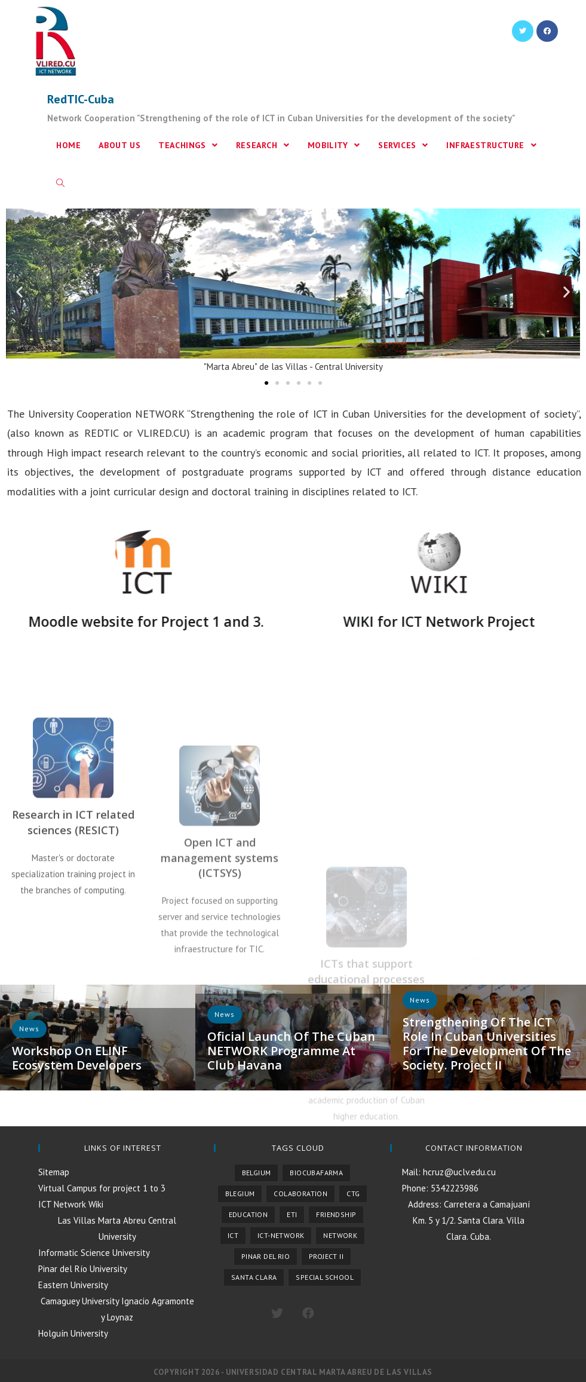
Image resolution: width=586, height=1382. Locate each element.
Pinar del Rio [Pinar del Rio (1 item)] (265, 1256)
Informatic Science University (94, 1252)
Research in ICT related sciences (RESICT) (73, 917)
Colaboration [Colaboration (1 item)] (300, 1193)
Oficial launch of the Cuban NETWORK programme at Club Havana (291, 1050)
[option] (97, 1037)
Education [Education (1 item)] (248, 1214)
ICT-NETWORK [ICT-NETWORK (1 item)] (280, 1235)
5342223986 (453, 1188)
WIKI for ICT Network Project (418, 621)
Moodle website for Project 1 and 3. (125, 621)
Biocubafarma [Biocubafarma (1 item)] (316, 1172)
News (224, 1014)
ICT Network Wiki (70, 1204)
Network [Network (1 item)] (340, 1235)
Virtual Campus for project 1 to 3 (101, 1188)
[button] (266, 383)
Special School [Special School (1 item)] (325, 1277)
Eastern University (73, 1285)
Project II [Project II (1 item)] (326, 1256)
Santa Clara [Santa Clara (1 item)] (254, 1277)
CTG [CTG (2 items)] (353, 1193)
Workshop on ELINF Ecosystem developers (77, 1058)
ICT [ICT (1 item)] (233, 1235)
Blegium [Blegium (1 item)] (240, 1193)
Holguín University (73, 1333)
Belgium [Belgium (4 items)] (256, 1172)
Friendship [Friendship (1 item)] (336, 1214)
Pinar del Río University (82, 1268)
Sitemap (53, 1172)
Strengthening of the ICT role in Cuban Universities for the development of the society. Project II (487, 1043)
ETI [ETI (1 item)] (292, 1214)
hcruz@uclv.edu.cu (458, 1172)
